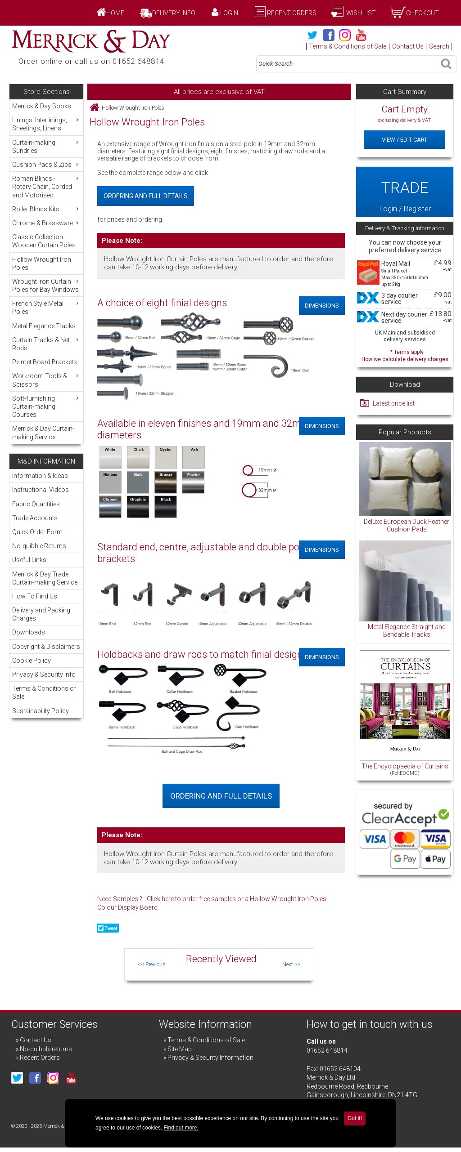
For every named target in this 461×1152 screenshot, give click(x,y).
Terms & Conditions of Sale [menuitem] (44, 692)
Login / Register (405, 192)
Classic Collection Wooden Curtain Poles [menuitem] (44, 241)
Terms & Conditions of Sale (347, 46)
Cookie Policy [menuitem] (31, 660)
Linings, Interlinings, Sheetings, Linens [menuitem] (46, 124)
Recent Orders (291, 13)
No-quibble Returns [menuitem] (39, 545)
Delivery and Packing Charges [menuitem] (41, 614)
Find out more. (180, 1128)
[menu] (46, 271)
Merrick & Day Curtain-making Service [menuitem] (43, 432)
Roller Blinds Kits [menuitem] (46, 209)
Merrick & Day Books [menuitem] (41, 106)
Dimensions (322, 305)
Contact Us (408, 46)
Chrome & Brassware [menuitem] (46, 223)
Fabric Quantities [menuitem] (36, 504)
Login (229, 13)
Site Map (179, 1049)
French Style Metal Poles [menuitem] (46, 307)
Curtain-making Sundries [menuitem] (46, 146)
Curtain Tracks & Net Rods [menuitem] (46, 344)
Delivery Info (173, 13)
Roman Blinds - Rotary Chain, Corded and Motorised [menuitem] (46, 186)
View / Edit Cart (404, 139)
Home (115, 13)
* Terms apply (404, 354)
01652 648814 (327, 1050)
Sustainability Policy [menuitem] (40, 710)
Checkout (422, 13)
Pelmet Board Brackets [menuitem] (44, 362)
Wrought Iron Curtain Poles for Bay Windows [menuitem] (46, 285)
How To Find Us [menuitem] (34, 596)
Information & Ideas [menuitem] (40, 475)
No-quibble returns (46, 1049)
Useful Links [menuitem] (29, 559)
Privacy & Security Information (210, 1057)
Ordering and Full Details (146, 196)
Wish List (360, 13)
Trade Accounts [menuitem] (35, 518)
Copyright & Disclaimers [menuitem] (46, 646)
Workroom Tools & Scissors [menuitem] (46, 380)
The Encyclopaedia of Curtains (405, 766)
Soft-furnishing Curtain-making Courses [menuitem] (46, 406)
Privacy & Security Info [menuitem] (44, 674)
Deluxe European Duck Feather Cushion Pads (406, 525)
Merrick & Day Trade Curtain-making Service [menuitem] (44, 578)
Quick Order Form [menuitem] (37, 532)
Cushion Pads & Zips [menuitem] (46, 164)
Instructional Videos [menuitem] (40, 489)
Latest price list (394, 403)
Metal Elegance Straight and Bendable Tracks (407, 631)
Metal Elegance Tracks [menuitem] (44, 326)
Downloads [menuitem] (28, 632)
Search (439, 46)
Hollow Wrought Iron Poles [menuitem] (41, 263)
